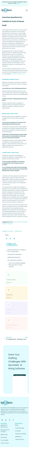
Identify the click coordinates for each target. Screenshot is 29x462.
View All (9, 282)
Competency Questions (15, 260)
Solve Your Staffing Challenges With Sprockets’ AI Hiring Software (17, 264)
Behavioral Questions (14, 257)
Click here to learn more (18, 74)
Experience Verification (15, 254)
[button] (6, 238)
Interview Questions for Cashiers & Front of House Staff (13, 21)
